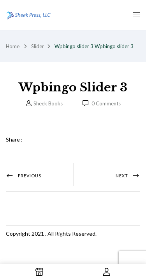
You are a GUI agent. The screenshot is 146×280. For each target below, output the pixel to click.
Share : (14, 139)
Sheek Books (48, 103)
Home (12, 46)
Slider (37, 46)
